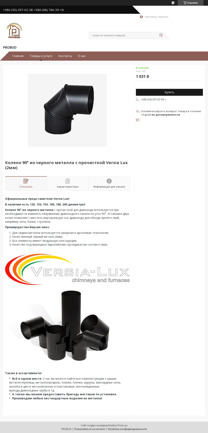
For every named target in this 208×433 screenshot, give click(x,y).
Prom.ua (122, 425)
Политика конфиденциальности (127, 429)
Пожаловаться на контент (89, 429)
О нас (82, 56)
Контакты (65, 56)
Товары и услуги (41, 56)
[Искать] (161, 35)
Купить (169, 92)
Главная (18, 56)
